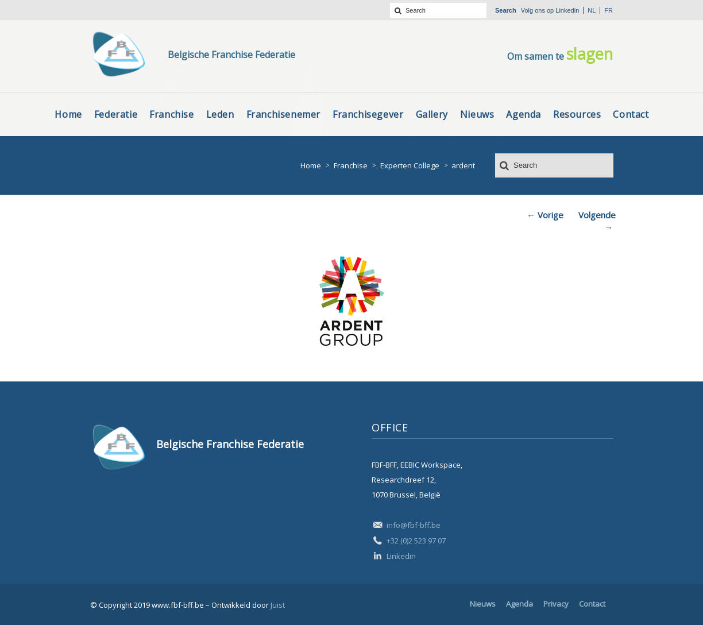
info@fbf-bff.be (414, 525)
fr (608, 10)
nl (592, 10)
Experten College (409, 165)
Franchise (351, 165)
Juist (278, 605)
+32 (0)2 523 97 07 (416, 540)
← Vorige (545, 215)
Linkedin (567, 10)
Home (310, 165)
